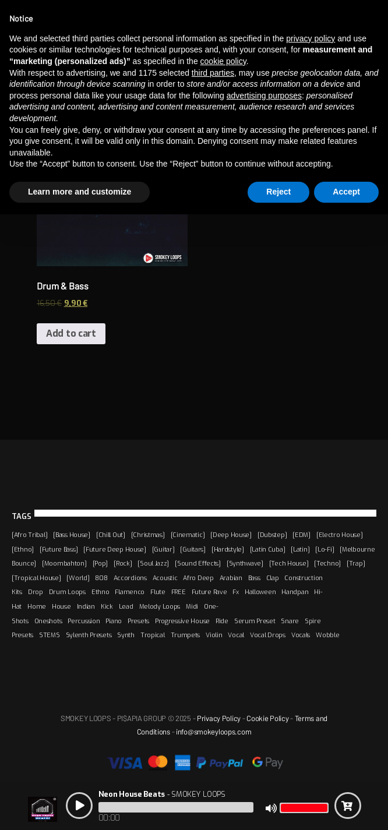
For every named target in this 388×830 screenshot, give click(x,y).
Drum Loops (67, 592)
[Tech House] (289, 563)
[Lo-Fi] (324, 549)
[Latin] (300, 549)
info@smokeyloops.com (213, 731)
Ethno (100, 592)
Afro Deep (198, 578)
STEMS (49, 635)
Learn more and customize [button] (79, 191)
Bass (254, 578)
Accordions (130, 578)
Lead (126, 606)
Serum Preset (255, 621)
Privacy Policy (219, 718)
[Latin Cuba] (267, 549)
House (61, 606)
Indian (86, 606)
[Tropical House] (36, 578)
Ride (222, 621)
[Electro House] (339, 535)
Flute (157, 592)
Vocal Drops (267, 635)
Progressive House (182, 621)
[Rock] (123, 563)
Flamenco (129, 592)
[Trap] (356, 563)
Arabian (231, 578)
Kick (107, 606)
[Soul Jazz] (153, 563)
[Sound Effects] (198, 563)
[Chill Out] (110, 535)
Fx (235, 592)
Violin (214, 635)
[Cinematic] (188, 535)
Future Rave (209, 592)
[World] (77, 578)
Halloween (260, 592)
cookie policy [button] (223, 61)
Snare (290, 621)
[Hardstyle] (227, 549)
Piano (113, 621)
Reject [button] (278, 191)
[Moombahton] (64, 563)
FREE (178, 592)
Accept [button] (346, 191)
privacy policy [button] (310, 38)
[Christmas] (148, 535)
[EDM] (301, 535)
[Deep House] (231, 535)
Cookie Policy (267, 718)
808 (101, 578)
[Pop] (100, 563)
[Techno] (327, 563)
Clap (272, 578)
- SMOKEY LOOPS (161, 794)
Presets (138, 621)
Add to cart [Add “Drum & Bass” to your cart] (71, 333)
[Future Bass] (58, 549)
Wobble (327, 635)
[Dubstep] (272, 535)
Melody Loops (160, 606)
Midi (192, 606)
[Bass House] (71, 535)
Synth (126, 635)
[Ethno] (23, 549)
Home (36, 606)
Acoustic (165, 578)
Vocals (300, 635)
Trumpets (185, 635)
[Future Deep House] (114, 549)
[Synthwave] (245, 563)
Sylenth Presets (89, 635)
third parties (213, 72)
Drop (35, 592)
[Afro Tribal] (29, 535)
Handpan (294, 592)
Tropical (152, 635)
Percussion (84, 621)
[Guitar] (163, 549)
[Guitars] (192, 549)
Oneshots (48, 621)
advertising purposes (264, 95)
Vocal (236, 635)
